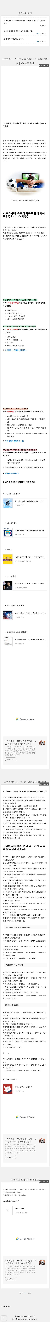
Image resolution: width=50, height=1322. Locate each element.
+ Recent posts (6, 1306)
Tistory (23, 1316)
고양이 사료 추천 (18, 918)
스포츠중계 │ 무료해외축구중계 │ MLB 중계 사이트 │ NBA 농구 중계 (24, 22)
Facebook (25, 1319)
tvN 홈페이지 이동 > (11, 473)
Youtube (31, 1319)
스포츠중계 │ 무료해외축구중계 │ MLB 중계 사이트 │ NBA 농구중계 (20, 742)
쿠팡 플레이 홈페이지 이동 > (15, 441)
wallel (33, 1316)
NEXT (29, 1293)
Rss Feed (14, 1319)
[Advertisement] (25, 96)
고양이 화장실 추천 (10, 1079)
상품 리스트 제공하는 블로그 (13, 39)
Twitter (21, 1319)
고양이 (8, 797)
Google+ (35, 1319)
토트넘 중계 (11, 576)
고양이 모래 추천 (9, 1018)
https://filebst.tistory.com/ (11, 1201)
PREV (20, 1293)
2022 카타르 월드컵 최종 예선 (17, 632)
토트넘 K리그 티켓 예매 (15, 605)
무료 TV (9, 550)
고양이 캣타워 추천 (37, 978)
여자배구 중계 (12, 523)
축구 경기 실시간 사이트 (11, 494)
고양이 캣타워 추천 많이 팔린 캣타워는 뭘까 (18, 31)
